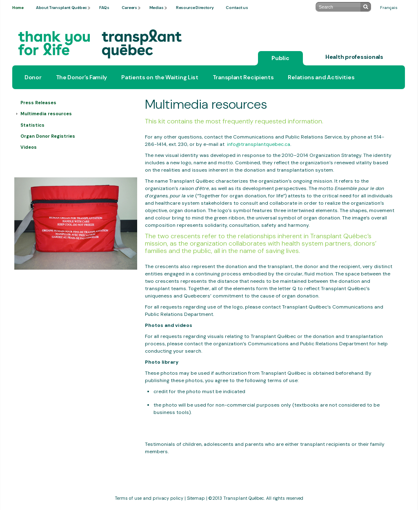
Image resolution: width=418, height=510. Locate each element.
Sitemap (196, 498)
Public (280, 58)
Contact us (237, 7)
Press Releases (38, 102)
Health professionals (354, 56)
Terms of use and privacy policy (149, 498)
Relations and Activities (321, 77)
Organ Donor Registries (47, 136)
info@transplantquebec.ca (258, 144)
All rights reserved (284, 498)
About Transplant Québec (61, 7)
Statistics (32, 125)
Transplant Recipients (243, 77)
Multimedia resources (46, 113)
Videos (28, 147)
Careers (129, 7)
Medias (156, 7)
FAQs (104, 7)
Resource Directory (195, 7)
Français (389, 7)
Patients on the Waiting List (159, 77)
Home (18, 7)
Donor (33, 77)
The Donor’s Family (81, 77)
